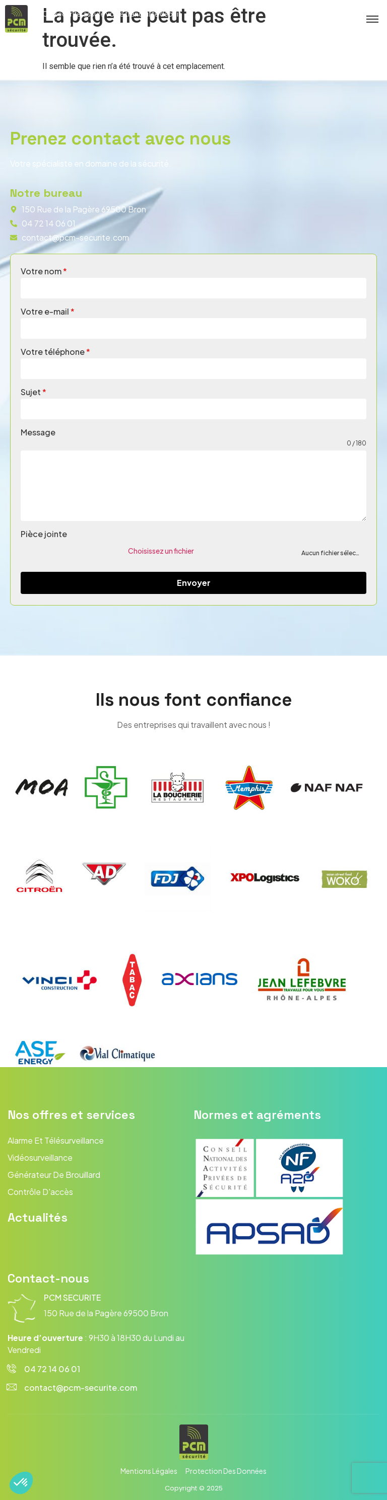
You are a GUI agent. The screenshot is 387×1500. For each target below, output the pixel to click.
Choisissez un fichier (161, 550)
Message (38, 432)
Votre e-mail (48, 311)
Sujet (33, 392)
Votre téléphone (55, 351)
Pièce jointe (44, 534)
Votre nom (44, 271)
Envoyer (194, 582)
